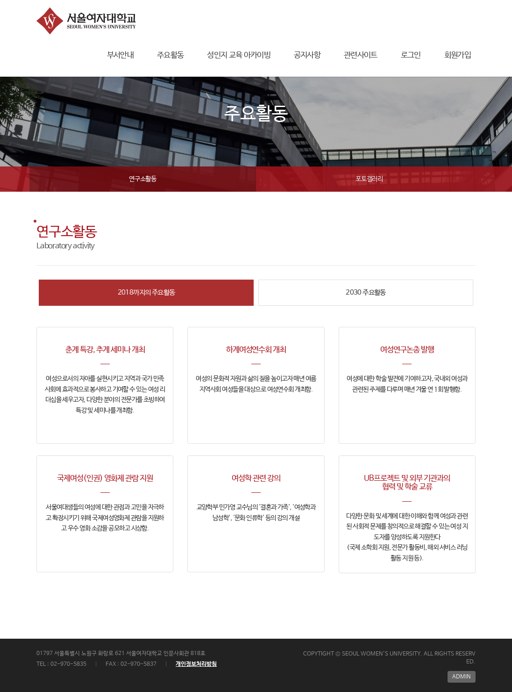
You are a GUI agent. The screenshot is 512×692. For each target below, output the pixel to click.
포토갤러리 (369, 179)
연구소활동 (142, 179)
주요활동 (170, 55)
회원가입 (457, 55)
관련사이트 (360, 55)
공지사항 (307, 55)
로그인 (411, 55)
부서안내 (120, 55)
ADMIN (461, 677)
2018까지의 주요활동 (146, 292)
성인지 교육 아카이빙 (238, 55)
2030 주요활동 (366, 292)
